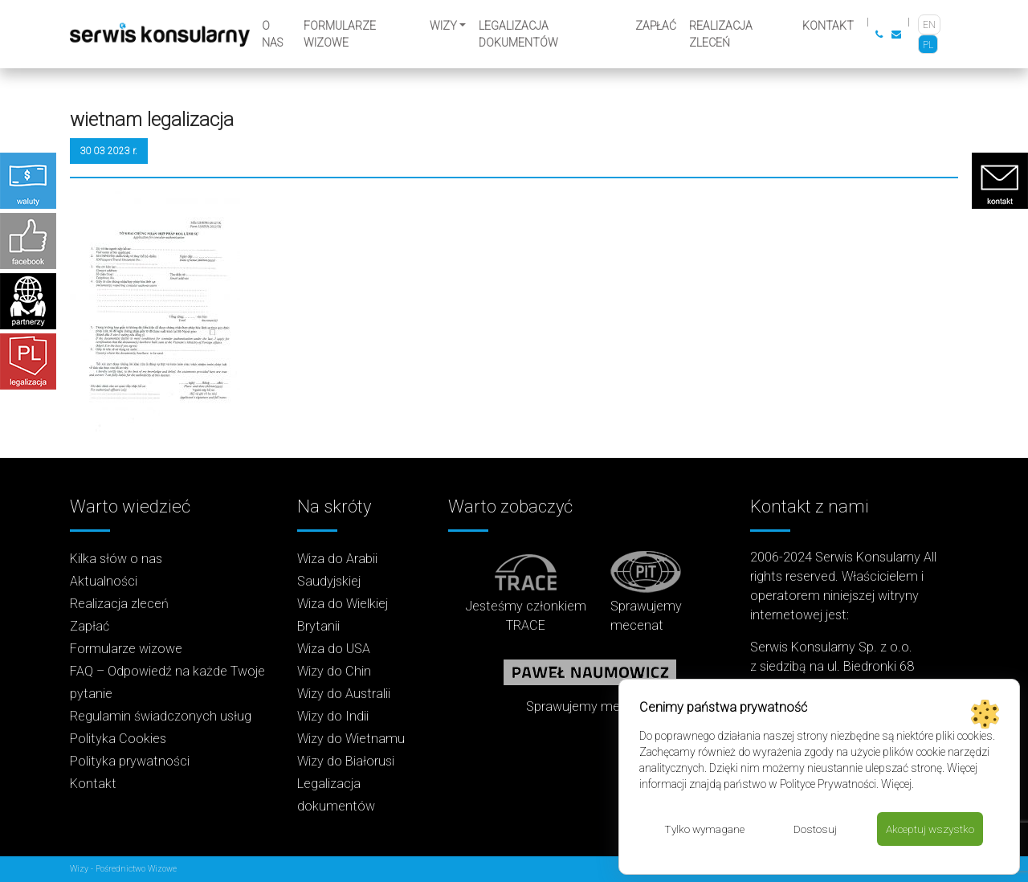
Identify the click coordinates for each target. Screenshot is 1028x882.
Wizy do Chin (334, 671)
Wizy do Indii (333, 716)
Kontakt (828, 25)
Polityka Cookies (118, 738)
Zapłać (655, 25)
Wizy (443, 25)
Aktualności (103, 581)
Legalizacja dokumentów (518, 34)
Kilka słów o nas (116, 558)
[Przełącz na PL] (928, 45)
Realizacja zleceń (721, 34)
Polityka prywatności (130, 761)
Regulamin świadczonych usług (160, 716)
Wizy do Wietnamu (351, 738)
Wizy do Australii (343, 693)
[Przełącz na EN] (929, 24)
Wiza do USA (333, 648)
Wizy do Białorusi (345, 761)
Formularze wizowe (340, 34)
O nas (272, 34)
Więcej (896, 783)
